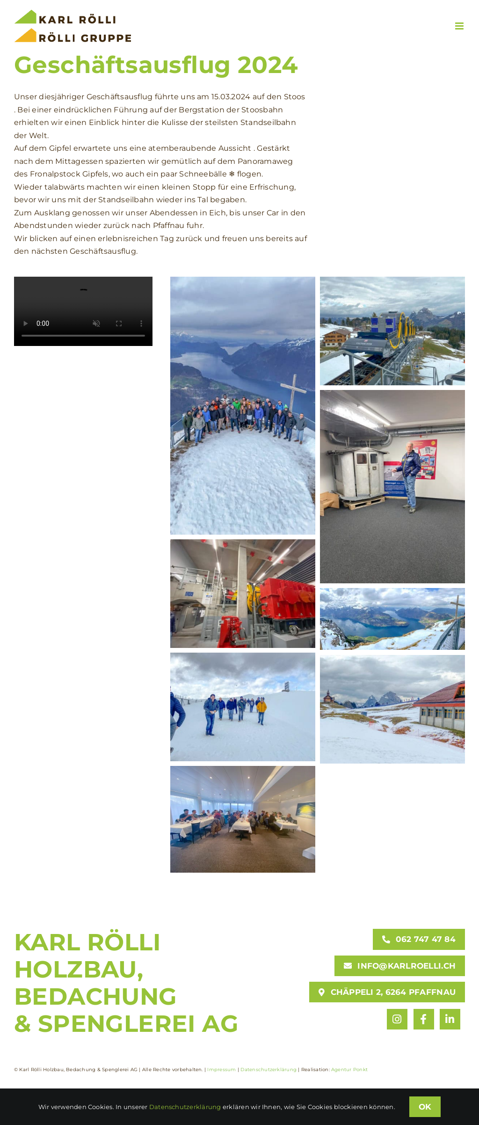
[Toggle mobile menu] (460, 26)
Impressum (221, 1069)
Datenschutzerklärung (268, 1069)
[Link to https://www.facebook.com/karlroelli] (424, 1019)
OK (425, 1106)
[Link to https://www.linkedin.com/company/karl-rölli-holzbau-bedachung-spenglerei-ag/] (450, 1019)
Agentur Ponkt (349, 1069)
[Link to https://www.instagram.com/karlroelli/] (397, 1019)
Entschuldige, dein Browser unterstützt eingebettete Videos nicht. (83, 311)
